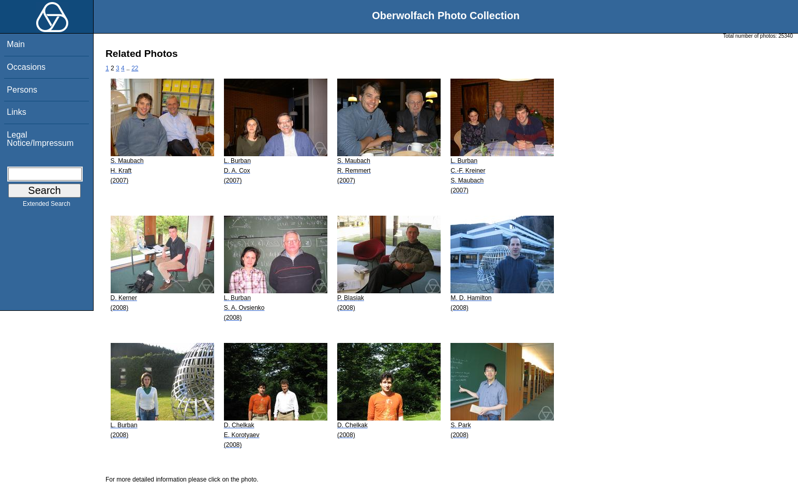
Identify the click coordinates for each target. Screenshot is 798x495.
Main (16, 44)
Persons (22, 89)
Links (16, 112)
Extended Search (46, 206)
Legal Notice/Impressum (40, 138)
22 (134, 68)
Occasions (26, 67)
